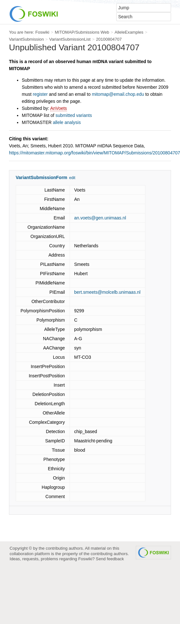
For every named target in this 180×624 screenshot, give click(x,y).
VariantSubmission (26, 39)
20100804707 (109, 39)
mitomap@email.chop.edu (118, 94)
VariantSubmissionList (70, 39)
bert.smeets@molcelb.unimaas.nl (107, 292)
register (40, 94)
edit (72, 178)
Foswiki (42, 32)
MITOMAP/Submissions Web (82, 32)
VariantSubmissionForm (41, 177)
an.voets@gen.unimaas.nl (100, 217)
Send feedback (110, 558)
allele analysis (67, 122)
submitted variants (73, 115)
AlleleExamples (129, 32)
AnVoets (58, 108)
